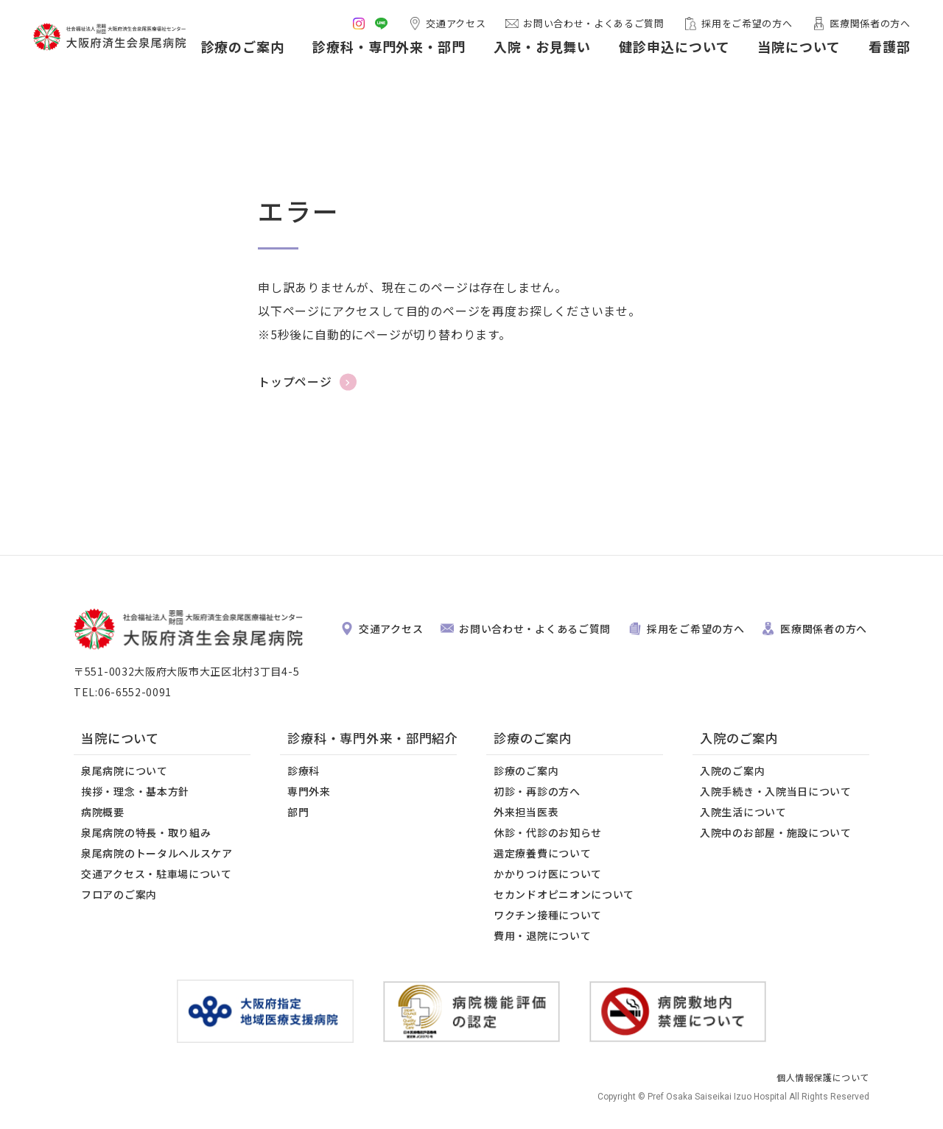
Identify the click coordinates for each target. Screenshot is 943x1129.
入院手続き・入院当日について (776, 791)
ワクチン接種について (548, 914)
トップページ (295, 381)
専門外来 (309, 791)
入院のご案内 (732, 770)
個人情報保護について (823, 1077)
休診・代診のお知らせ (548, 832)
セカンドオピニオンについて (564, 894)
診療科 (303, 770)
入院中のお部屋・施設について (776, 832)
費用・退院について (542, 935)
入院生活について (743, 811)
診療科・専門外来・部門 (384, 50)
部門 (298, 811)
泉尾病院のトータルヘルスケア (157, 853)
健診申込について (670, 50)
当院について (795, 50)
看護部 (885, 50)
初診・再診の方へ (537, 791)
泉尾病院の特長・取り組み (146, 832)
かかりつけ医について (548, 873)
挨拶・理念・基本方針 (135, 791)
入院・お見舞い (537, 50)
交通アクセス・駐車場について (156, 873)
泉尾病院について (124, 770)
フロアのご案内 (119, 894)
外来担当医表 (526, 811)
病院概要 (103, 811)
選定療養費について (542, 853)
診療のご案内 (238, 50)
